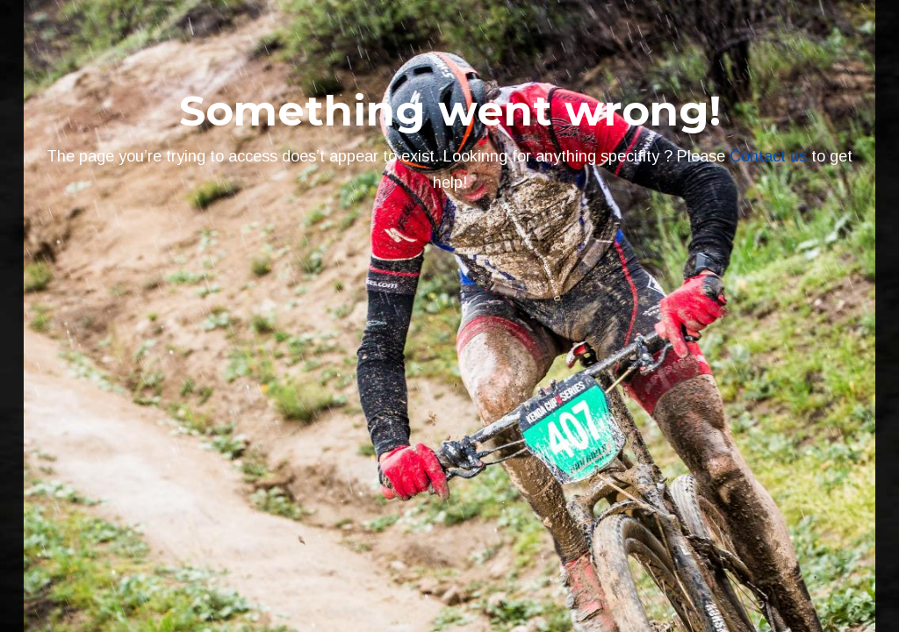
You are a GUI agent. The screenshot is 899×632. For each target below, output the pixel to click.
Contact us (768, 156)
